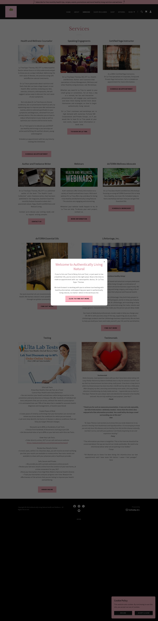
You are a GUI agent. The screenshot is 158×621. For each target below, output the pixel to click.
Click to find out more (79, 299)
